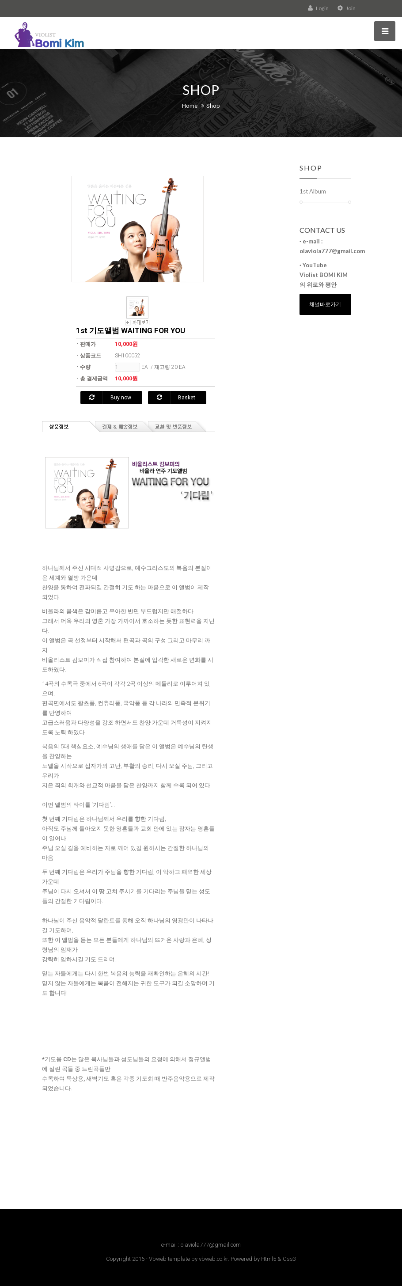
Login (318, 8)
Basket (176, 397)
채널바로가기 (325, 304)
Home (189, 105)
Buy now (110, 397)
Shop (213, 105)
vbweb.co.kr (213, 1259)
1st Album (313, 191)
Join (347, 8)
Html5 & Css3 (278, 1259)
